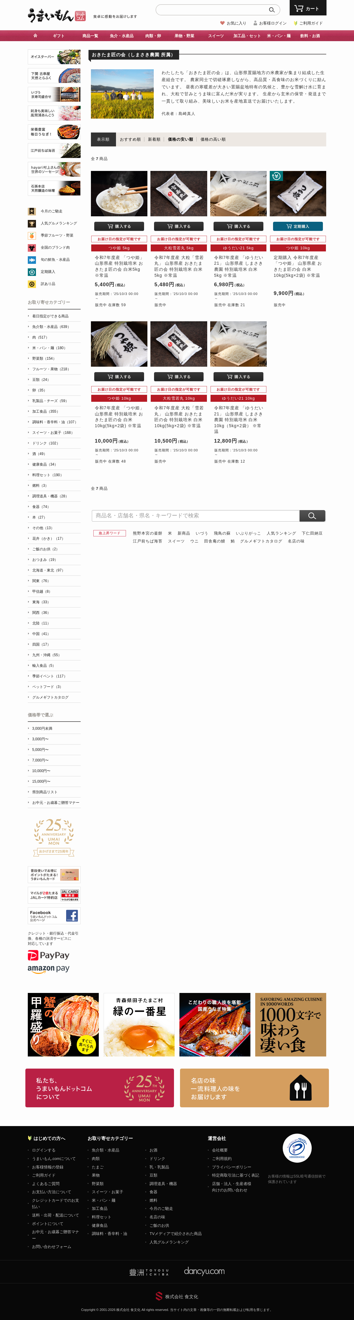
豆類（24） (41, 380)
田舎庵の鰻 (214, 541)
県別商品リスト (45, 792)
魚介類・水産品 (105, 1150)
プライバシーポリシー (231, 1167)
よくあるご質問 (46, 1183)
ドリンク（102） (46, 443)
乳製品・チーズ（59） (50, 401)
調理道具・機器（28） (50, 496)
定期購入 (48, 272)
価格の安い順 (180, 139)
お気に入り (236, 23)
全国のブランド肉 (55, 247)
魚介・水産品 (122, 36)
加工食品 (100, 1208)
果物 (96, 1175)
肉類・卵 (153, 36)
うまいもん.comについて (54, 1158)
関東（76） (41, 581)
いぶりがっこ (248, 533)
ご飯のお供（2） (46, 549)
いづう (202, 533)
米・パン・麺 (279, 36)
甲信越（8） (42, 591)
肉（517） (40, 337)
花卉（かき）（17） (48, 538)
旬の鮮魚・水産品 (55, 259)
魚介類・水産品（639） (51, 327)
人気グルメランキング (59, 223)
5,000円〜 (40, 750)
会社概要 (220, 1150)
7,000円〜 (40, 760)
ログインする (44, 1150)
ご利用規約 (222, 1158)
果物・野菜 (184, 36)
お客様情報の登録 (47, 1167)
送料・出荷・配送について (55, 1215)
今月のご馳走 (52, 211)
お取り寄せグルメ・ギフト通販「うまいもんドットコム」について (99, 1088)
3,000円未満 (42, 728)
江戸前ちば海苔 (148, 541)
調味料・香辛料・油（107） (55, 422)
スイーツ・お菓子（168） (53, 433)
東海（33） (41, 602)
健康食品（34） (45, 464)
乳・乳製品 (159, 1167)
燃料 (153, 1200)
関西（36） (41, 613)
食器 (153, 1192)
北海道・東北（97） (48, 570)
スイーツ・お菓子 (107, 1192)
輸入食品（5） (44, 665)
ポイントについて (47, 1223)
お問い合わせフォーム (51, 1246)
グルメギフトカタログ (261, 541)
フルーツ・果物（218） (51, 369)
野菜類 (98, 1183)
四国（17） (41, 644)
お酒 (153, 1150)
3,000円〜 (40, 739)
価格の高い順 (213, 139)
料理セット (101, 1217)
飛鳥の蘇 (222, 533)
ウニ (194, 541)
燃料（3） (40, 485)
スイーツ (216, 36)
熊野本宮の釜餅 (148, 533)
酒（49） (39, 454)
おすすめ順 (130, 139)
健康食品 (100, 1225)
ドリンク (157, 1158)
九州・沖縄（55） (47, 655)
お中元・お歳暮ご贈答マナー (55, 803)
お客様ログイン (273, 23)
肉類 (96, 1158)
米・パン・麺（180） (49, 348)
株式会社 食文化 (181, 1296)
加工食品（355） (46, 411)
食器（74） (41, 507)
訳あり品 (48, 284)
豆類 (153, 1175)
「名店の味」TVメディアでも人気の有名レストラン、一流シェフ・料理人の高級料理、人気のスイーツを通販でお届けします (254, 1088)
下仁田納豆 (312, 533)
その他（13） (43, 528)
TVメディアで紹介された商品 (176, 1233)
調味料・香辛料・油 (109, 1233)
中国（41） (41, 634)
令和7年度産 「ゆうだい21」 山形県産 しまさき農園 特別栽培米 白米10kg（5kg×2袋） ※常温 (239, 419)
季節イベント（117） (49, 676)
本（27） (39, 517)
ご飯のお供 (159, 1225)
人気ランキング (281, 533)
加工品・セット (247, 36)
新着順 (154, 139)
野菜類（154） (44, 358)
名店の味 (296, 541)
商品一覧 (90, 36)
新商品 (184, 533)
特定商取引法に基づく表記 (235, 1175)
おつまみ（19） (45, 560)
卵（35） (39, 390)
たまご (98, 1167)
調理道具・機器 (163, 1183)
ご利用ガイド (311, 23)
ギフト (59, 36)
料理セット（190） (48, 475)
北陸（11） (41, 623)
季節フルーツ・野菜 (57, 235)
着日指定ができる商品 (50, 316)
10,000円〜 (41, 771)
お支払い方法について (51, 1192)
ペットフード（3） (47, 687)
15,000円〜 (41, 781)
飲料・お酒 (310, 36)
